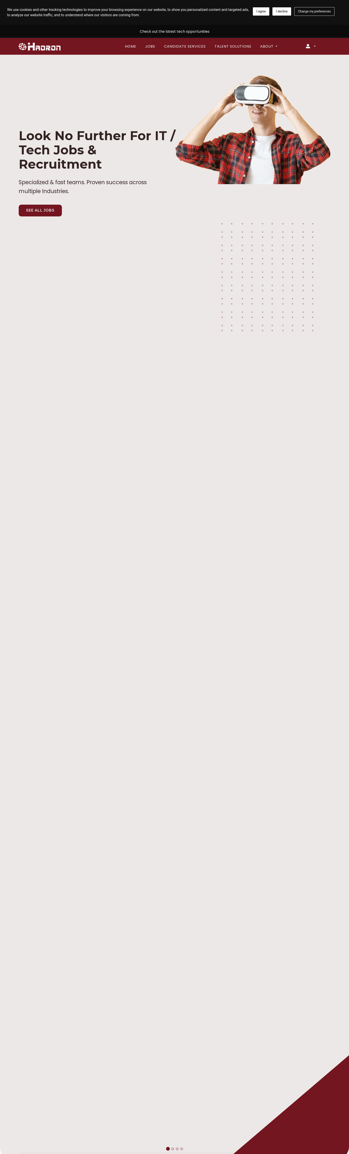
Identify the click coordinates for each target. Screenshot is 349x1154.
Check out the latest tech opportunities (174, 31)
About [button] (267, 46)
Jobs (150, 46)
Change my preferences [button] (314, 11)
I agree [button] (261, 11)
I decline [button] (282, 11)
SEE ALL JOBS (40, 210)
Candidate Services (185, 46)
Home (130, 46)
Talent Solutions (233, 46)
